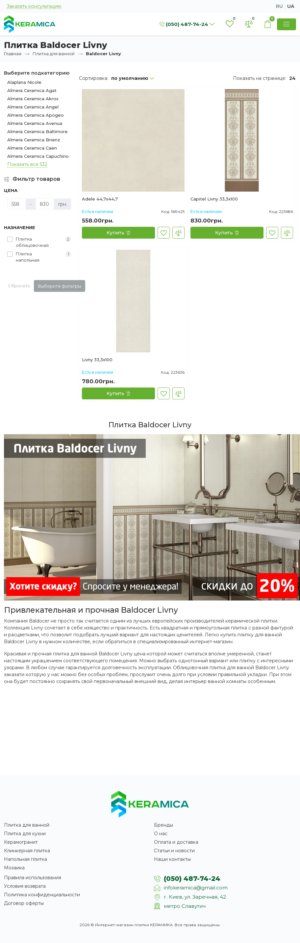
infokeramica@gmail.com (196, 887)
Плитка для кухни (25, 834)
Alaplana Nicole (24, 82)
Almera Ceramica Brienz (33, 139)
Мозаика (14, 868)
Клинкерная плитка (27, 851)
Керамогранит (21, 842)
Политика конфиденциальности (42, 895)
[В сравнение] (178, 233)
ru (279, 6)
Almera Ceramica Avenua (34, 123)
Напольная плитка (25, 859)
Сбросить (19, 285)
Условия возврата (25, 886)
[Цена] (16, 204)
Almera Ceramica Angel (33, 106)
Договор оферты (24, 903)
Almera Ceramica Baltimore (37, 131)
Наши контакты (172, 859)
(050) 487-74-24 (192, 878)
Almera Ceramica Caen (32, 148)
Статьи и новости (174, 851)
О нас (160, 834)
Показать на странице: (259, 78)
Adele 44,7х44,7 (100, 199)
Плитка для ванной (54, 53)
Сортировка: (93, 78)
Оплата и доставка (176, 842)
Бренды (163, 825)
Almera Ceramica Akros (33, 98)
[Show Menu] (286, 24)
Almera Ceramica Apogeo (35, 115)
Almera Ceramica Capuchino (38, 156)
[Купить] (118, 233)
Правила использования (32, 878)
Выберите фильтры (59, 286)
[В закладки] (164, 233)
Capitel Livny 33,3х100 (214, 199)
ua (290, 6)
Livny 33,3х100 (97, 360)
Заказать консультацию (34, 6)
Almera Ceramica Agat (32, 90)
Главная (12, 53)
